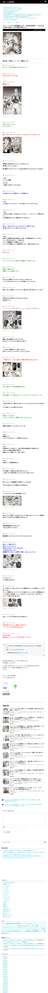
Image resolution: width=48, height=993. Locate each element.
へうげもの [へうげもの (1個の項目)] (37, 905)
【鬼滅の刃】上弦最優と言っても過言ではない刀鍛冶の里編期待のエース (17, 16)
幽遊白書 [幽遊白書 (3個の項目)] (17, 912)
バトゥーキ (43, 29)
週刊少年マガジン (7, 898)
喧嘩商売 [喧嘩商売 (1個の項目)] (4, 912)
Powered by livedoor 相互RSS (10, 19)
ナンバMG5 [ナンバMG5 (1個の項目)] (41, 909)
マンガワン (5, 876)
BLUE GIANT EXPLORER (8, 864)
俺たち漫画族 (8, 2)
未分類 (4, 885)
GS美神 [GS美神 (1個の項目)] (3, 905)
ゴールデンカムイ (7, 867)
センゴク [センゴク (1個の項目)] (15, 909)
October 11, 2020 (23, 652)
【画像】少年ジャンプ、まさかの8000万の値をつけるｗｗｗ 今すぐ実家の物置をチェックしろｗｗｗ (22, 15)
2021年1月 (5, 959)
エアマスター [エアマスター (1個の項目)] (9, 907)
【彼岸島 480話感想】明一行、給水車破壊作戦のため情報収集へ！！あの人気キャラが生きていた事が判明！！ (23, 14)
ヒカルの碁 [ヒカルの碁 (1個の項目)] (11, 910)
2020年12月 (5, 961)
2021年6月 (5, 950)
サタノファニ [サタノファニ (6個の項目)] (22, 907)
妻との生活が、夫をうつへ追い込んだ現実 (12, 7)
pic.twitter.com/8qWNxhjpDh (17, 649)
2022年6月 (5, 941)
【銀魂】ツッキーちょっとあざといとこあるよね (13, 9)
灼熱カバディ (6, 889)
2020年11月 (5, 963)
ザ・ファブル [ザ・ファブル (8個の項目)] (33, 907)
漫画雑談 (5, 887)
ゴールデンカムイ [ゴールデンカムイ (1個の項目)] (14, 907)
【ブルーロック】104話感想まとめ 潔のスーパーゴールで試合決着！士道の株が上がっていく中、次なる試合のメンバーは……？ (21, 805)
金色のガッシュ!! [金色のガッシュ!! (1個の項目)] (41, 912)
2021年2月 (5, 958)
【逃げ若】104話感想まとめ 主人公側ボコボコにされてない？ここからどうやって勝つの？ (20, 17)
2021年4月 (5, 954)
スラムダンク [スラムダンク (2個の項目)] (11, 909)
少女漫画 (5, 884)
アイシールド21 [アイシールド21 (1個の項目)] (4, 907)
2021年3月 (5, 956)
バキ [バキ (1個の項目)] (44, 909)
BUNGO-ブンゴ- (6, 865)
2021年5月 (5, 952)
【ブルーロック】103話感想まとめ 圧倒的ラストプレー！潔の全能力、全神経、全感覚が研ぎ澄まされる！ (21, 800)
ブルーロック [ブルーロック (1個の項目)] (16, 910)
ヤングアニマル (6, 878)
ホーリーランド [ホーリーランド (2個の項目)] (21, 910)
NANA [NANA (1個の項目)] (22, 905)
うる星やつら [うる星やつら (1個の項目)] (25, 905)
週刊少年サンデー (7, 893)
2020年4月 (5, 976)
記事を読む (12, 714)
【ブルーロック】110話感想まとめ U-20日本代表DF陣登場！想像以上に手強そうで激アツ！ (24, 927)
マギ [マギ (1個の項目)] (26, 910)
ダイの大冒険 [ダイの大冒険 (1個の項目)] (19, 909)
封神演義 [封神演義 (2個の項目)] (13, 912)
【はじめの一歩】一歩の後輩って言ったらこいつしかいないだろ (17, 854)
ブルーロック (6, 874)
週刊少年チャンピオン (8, 896)
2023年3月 (5, 940)
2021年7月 (5, 949)
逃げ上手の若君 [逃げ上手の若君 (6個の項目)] (32, 912)
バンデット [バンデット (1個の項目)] (8, 910)
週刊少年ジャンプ (7, 894)
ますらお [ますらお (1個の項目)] (40, 905)
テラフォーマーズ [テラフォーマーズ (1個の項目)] (29, 909)
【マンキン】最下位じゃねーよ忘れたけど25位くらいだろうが (17, 857)
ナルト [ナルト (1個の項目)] (38, 909)
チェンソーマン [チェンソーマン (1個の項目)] (23, 909)
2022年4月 (5, 945)
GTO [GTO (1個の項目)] (5, 905)
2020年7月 (5, 970)
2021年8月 (5, 947)
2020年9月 (5, 967)
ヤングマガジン (6, 882)
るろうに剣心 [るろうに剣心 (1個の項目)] (44, 905)
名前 (4, 827)
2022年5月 (5, 943)
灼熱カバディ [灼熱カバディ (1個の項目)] (22, 912)
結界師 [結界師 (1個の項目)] (25, 912)
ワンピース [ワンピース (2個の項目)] (29, 910)
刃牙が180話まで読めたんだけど (10, 13)
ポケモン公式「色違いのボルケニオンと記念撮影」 (13, 8)
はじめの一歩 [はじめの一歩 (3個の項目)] (31, 905)
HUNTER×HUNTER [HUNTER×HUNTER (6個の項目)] (13, 905)
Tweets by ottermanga (7, 982)
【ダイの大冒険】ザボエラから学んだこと (12, 923)
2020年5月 (5, 974)
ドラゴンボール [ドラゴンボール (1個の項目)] (34, 909)
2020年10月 (5, 965)
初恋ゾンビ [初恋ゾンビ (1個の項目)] (39, 910)
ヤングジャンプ (6, 880)
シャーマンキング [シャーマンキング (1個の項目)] (41, 907)
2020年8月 (5, 968)
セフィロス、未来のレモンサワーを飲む (11, 10)
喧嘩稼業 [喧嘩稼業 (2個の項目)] (8, 912)
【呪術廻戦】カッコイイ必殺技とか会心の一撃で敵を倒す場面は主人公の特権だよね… (22, 855)
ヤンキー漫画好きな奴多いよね (10, 11)
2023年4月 (5, 938)
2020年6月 (5, 972)
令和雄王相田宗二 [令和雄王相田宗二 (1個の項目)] (35, 910)
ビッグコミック (6, 873)
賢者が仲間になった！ (8, 891)
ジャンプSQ (5, 869)
